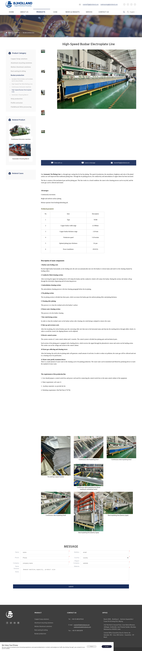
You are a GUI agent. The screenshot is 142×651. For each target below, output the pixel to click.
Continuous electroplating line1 (89, 458)
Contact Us (104, 12)
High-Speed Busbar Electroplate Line (21, 91)
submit (71, 585)
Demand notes (16, 568)
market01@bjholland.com (91, 4)
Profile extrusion (17, 103)
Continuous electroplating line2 (121, 458)
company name (16, 563)
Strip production (17, 99)
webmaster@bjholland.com (109, 4)
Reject (92, 647)
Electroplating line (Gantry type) (88, 531)
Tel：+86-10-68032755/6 (75, 618)
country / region (76, 558)
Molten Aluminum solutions (21, 67)
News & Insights (72, 12)
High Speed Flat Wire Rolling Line (22, 84)
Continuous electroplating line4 (56, 514)
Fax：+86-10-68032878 (75, 629)
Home (11, 12)
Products (41, 12)
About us (25, 12)
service (89, 12)
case (56, 12)
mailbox (76, 551)
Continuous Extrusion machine (21, 87)
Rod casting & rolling (18, 71)
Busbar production (28, 32)
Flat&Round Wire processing (21, 107)
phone (17, 556)
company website (76, 563)
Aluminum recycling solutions (21, 63)
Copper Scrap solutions (19, 59)
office (104, 611)
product (38, 611)
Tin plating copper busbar (55, 475)
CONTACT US (71, 611)
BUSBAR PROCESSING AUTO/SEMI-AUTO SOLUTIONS (22, 80)
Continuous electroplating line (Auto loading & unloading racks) (88, 487)
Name (17, 551)
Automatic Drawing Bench (20, 95)
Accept (107, 647)
